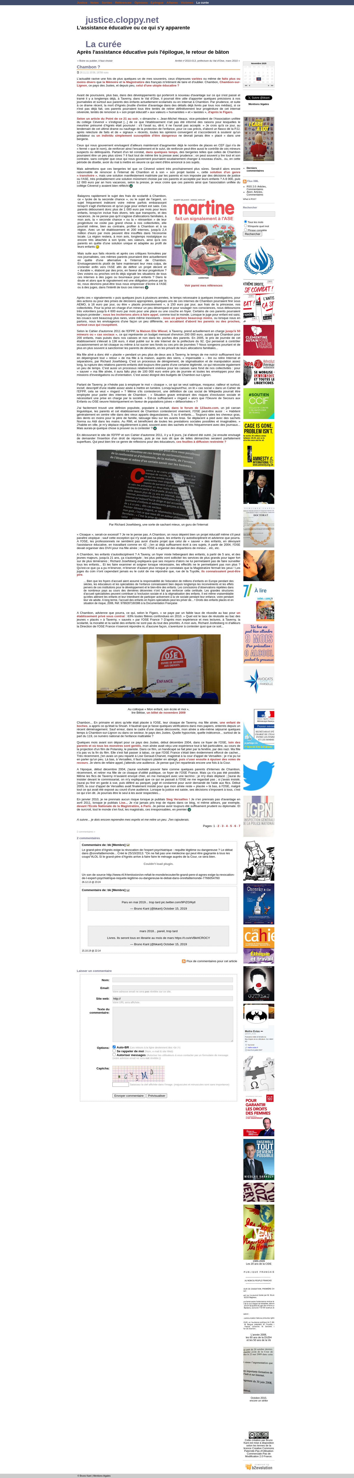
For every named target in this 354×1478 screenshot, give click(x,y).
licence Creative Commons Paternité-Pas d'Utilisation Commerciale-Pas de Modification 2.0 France (259, 1452)
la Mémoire (110, 82)
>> (272, 86)
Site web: (102, 998)
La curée (202, 2)
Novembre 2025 (258, 63)
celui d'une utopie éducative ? (157, 85)
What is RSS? (249, 199)
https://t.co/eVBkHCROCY (192, 938)
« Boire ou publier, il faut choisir (95, 60)
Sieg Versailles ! (178, 799)
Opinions (141, 2)
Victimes (187, 2)
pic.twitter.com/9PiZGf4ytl (178, 902)
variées (197, 78)
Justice (82, 2)
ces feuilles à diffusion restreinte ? (201, 441)
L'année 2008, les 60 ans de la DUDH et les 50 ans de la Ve (258, 1334)
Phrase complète (257, 230)
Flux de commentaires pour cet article (209, 961)
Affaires (172, 2)
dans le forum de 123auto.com (195, 408)
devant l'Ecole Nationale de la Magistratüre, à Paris (114, 806)
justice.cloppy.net (122, 20)
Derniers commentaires (255, 169)
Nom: (105, 980)
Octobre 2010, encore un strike (258, 1397)
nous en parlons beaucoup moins (187, 318)
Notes (94, 2)
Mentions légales (102, 1476)
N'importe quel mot (258, 226)
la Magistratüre (133, 82)
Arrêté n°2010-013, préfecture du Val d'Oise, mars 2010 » (207, 60)
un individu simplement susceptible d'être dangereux (136, 135)
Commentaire (91, 845)
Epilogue (157, 2)
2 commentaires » (86, 832)
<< (246, 86)
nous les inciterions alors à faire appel (130, 314)
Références (123, 2)
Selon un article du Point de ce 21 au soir (107, 118)
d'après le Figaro (220, 112)
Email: (104, 988)
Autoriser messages (129, 1062)
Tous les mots (255, 222)
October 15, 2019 (175, 908)
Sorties (107, 2)
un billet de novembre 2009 (166, 712)
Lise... (123, 802)
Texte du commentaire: (99, 1011)
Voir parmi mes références (204, 285)
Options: (103, 1054)
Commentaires (255, 189)
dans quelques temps (161, 152)
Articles (261, 186)
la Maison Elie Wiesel (152, 331)
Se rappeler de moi (128, 1058)
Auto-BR (121, 1054)
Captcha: (102, 1075)
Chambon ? (88, 67)
